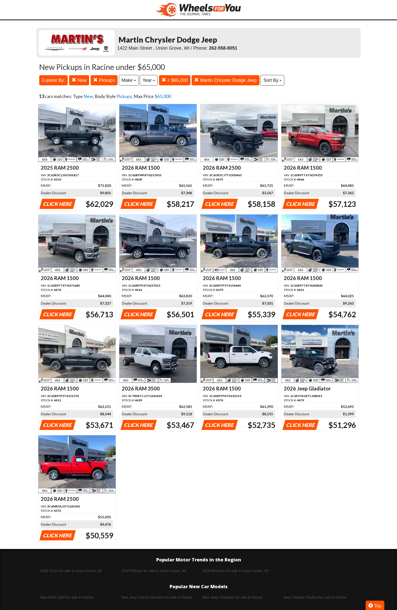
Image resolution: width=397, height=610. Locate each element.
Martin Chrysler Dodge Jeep (225, 80)
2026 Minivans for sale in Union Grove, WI (235, 571)
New (79, 80)
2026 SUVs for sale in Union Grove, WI (71, 571)
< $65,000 (175, 80)
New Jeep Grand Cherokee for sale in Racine (157, 597)
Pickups (104, 80)
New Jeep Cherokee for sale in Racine (232, 597)
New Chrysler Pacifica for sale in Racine (314, 597)
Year (149, 80)
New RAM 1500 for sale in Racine (66, 597)
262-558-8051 (223, 48)
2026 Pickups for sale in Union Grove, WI (153, 571)
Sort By (272, 80)
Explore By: (53, 80)
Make (129, 80)
